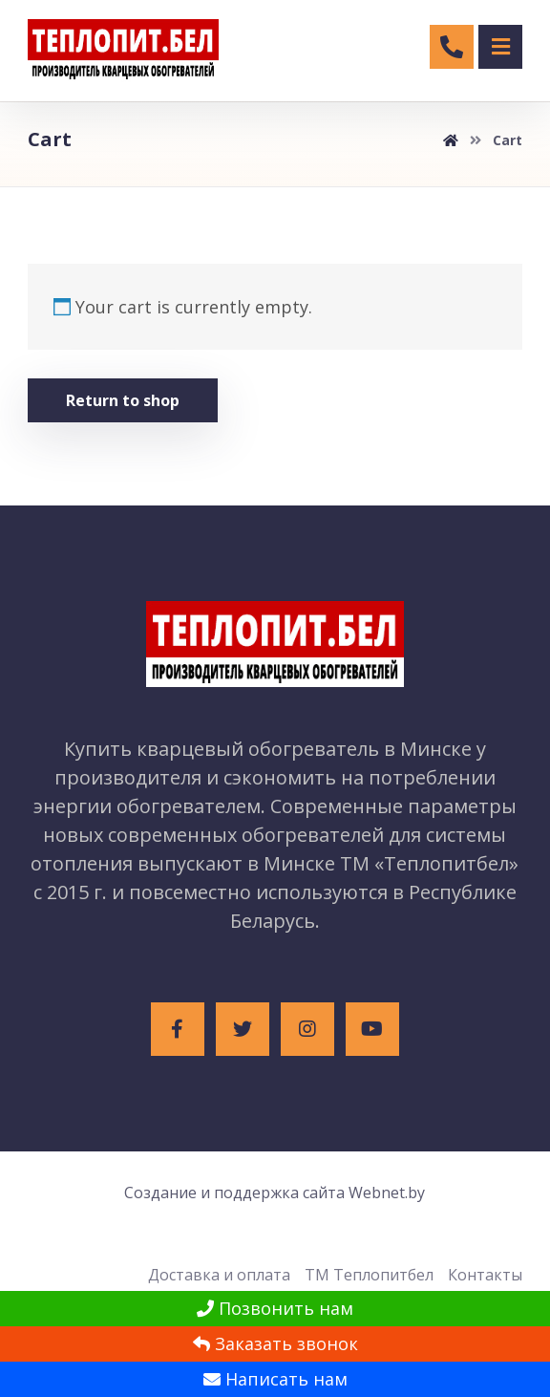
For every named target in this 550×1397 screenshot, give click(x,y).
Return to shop (123, 400)
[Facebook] (177, 1029)
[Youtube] (372, 1029)
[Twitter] (242, 1029)
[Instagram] (307, 1029)
